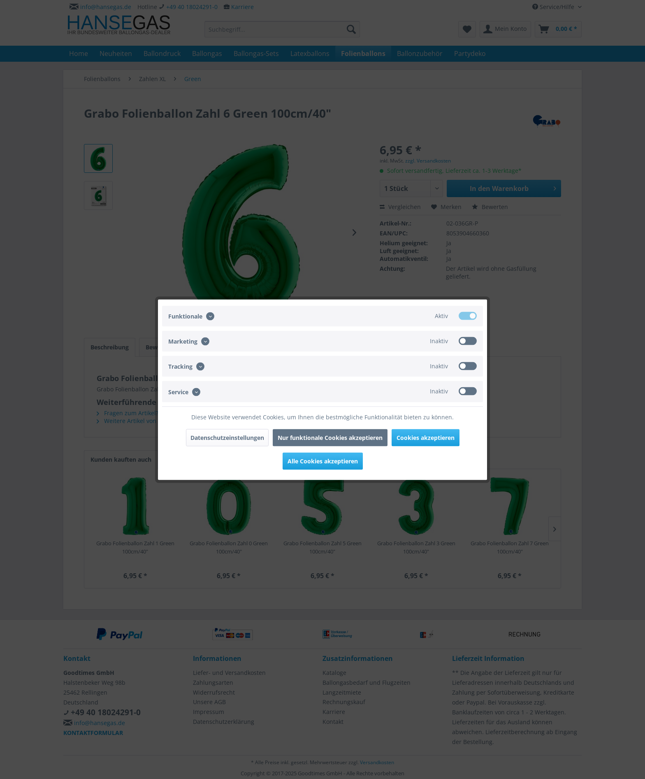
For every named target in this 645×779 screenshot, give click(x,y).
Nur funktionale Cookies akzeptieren (330, 437)
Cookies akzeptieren (426, 437)
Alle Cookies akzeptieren (323, 461)
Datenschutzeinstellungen (227, 437)
